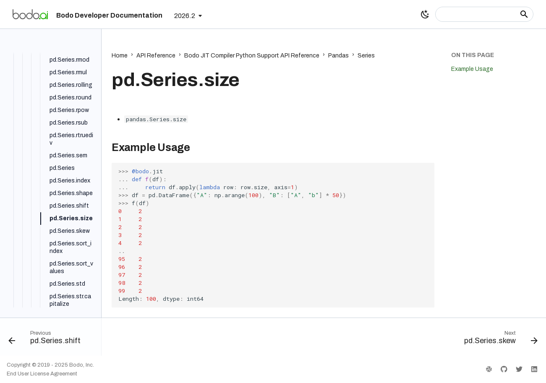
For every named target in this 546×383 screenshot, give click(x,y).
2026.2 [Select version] (184, 15)
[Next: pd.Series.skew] (498, 339)
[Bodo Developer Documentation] (30, 14)
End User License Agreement (42, 374)
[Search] (484, 14)
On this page (472, 55)
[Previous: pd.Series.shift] (47, 339)
